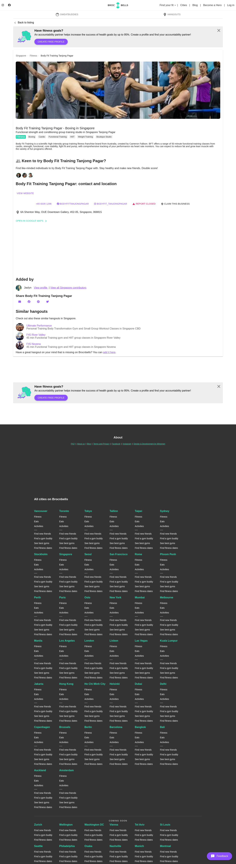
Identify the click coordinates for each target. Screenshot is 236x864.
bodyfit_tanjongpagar (110, 204)
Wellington (66, 824)
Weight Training (85, 137)
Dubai (138, 683)
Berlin (88, 727)
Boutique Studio (104, 137)
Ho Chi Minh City (94, 683)
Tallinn (114, 511)
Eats (36, 521)
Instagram (127, 444)
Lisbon (114, 640)
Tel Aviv (139, 824)
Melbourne (166, 597)
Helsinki (115, 683)
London (89, 640)
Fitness (21, 136)
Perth (37, 597)
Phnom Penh (168, 554)
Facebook (116, 444)
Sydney (164, 511)
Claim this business (175, 203)
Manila (38, 640)
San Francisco (119, 554)
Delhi (163, 683)
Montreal (165, 846)
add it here (109, 352)
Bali (162, 727)
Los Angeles (67, 640)
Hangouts (172, 14)
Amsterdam (66, 770)
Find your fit (168, 5)
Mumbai (140, 597)
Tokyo (88, 511)
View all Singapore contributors (68, 287)
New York (115, 597)
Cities (184, 5)
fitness (33, 55)
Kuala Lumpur (169, 640)
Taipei (138, 511)
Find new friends (42, 533)
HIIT (72, 137)
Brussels (64, 727)
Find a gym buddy (43, 538)
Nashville (115, 846)
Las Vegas (141, 640)
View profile (41, 287)
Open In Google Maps (32, 221)
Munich (139, 846)
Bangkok (140, 727)
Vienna (114, 824)
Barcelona (116, 727)
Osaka (88, 846)
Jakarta (38, 683)
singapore (21, 55)
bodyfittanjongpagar (73, 204)
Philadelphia (67, 846)
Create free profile (51, 42)
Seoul (88, 554)
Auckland (40, 770)
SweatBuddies (67, 14)
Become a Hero (212, 5)
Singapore (65, 554)
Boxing (32, 137)
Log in (230, 5)
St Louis (165, 824)
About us (81, 444)
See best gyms (41, 543)
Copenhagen (42, 727)
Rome (138, 554)
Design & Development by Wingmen (149, 444)
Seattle (38, 846)
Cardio (42, 137)
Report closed (144, 204)
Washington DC (94, 824)
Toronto (64, 511)
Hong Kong (66, 683)
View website (25, 193)
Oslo (87, 597)
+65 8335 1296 (43, 204)
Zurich (38, 824)
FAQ (73, 444)
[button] (118, 90)
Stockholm (41, 554)
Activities (38, 526)
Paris (62, 597)
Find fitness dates (43, 548)
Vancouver (40, 511)
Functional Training (58, 137)
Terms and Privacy (101, 444)
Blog (195, 5)
